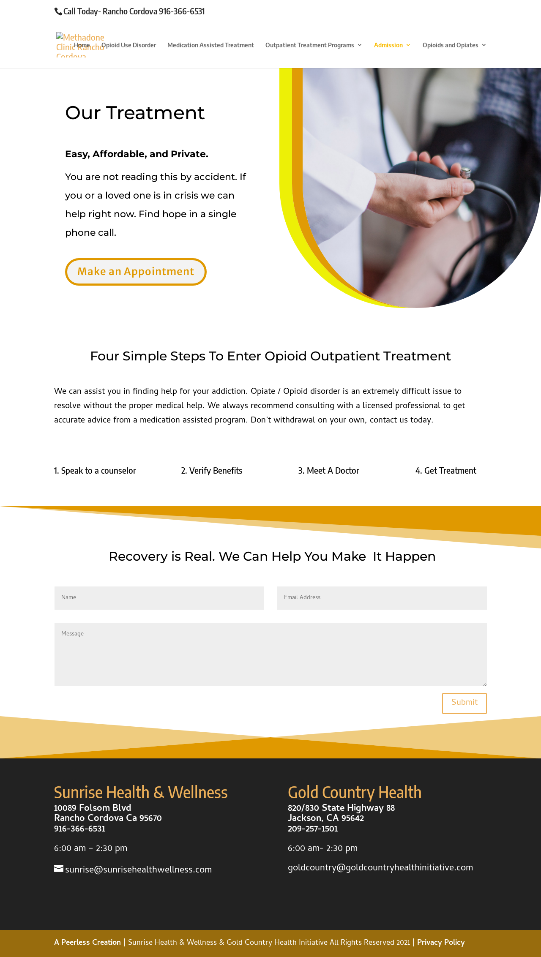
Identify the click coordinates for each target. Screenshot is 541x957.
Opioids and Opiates (450, 45)
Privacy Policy (441, 943)
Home (82, 45)
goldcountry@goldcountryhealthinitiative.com (380, 868)
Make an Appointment (135, 271)
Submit (464, 703)
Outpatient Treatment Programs (309, 45)
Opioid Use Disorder (128, 45)
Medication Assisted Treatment (210, 45)
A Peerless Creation (88, 943)
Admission (388, 45)
